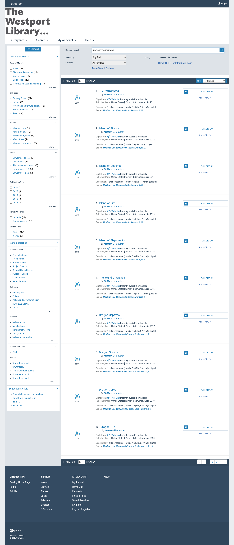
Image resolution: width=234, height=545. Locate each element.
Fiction (16, 232)
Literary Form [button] (15, 227)
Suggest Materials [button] (18, 388)
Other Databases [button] (17, 346)
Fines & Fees (79, 495)
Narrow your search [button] (19, 56)
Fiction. (16, 102)
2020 (15, 191)
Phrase (44, 491)
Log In (224, 3)
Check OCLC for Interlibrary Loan (175, 63)
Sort (199, 81)
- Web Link (113, 99)
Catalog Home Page (20, 482)
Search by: (70, 57)
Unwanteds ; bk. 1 (21, 169)
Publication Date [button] (17, 182)
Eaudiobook (19, 80)
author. (114, 94)
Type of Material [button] (17, 63)
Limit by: (69, 63)
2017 (15, 202)
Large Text (16, 3)
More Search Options (103, 68)
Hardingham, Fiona (21, 135)
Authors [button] (13, 122)
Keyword (45, 482)
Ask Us (13, 491)
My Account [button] (66, 40)
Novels (16, 236)
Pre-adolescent (20, 221)
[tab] (33, 56)
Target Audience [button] (17, 212)
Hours (13, 486)
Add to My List (205, 98)
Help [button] (89, 40)
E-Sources (46, 509)
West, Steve (18, 139)
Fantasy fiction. (20, 98)
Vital (15, 352)
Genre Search (19, 278)
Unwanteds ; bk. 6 (21, 173)
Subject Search (20, 266)
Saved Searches (80, 500)
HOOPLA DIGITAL (21, 109)
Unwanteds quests (21, 158)
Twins (16, 113)
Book (15, 68)
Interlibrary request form (24, 398)
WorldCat (17, 405)
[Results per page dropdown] (81, 81)
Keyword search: (73, 50)
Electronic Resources (23, 72)
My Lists (76, 504)
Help (107, 476)
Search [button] (42, 40)
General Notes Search (23, 270)
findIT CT (17, 402)
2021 (15, 187)
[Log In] (219, 3)
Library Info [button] (18, 40)
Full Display (198, 92)
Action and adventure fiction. (26, 106)
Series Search (19, 281)
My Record (78, 482)
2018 (15, 199)
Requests (77, 491)
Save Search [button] (33, 49)
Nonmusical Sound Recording (27, 84)
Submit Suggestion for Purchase (28, 394)
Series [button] (13, 152)
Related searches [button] (18, 242)
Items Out (77, 486)
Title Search (18, 259)
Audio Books (19, 76)
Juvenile (17, 217)
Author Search (19, 262)
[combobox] (109, 57)
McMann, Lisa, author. (23, 143)
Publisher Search (21, 274)
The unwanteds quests (23, 165)
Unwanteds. (18, 161)
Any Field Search (20, 255)
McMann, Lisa (19, 128)
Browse (45, 486)
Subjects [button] (14, 93)
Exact (44, 495)
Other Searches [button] (16, 249)
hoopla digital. (19, 132)
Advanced (46, 500)
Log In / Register (81, 509)
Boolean (45, 504)
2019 (15, 195)
